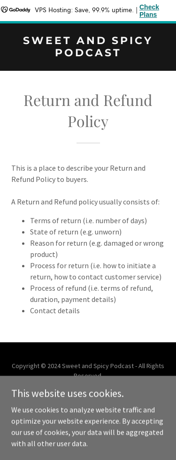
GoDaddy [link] (106, 396)
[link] (88, 53)
